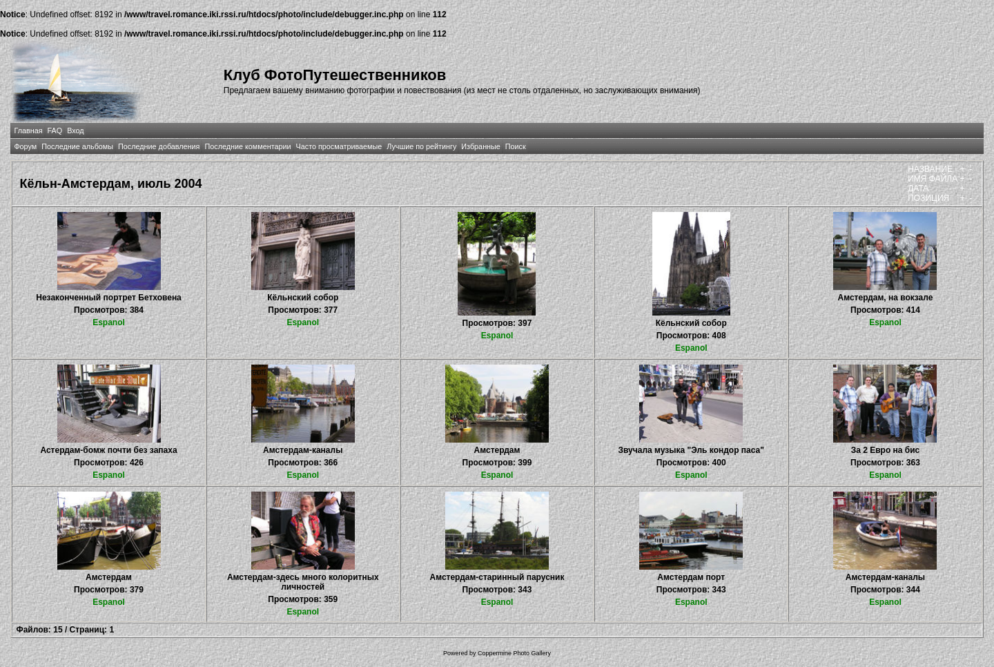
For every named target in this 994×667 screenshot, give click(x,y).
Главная (28, 130)
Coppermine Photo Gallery (514, 653)
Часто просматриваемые (339, 146)
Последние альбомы (77, 146)
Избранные (480, 146)
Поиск (515, 146)
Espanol (108, 322)
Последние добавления (158, 146)
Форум (25, 146)
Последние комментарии (247, 146)
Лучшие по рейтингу (421, 146)
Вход (75, 130)
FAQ (55, 130)
